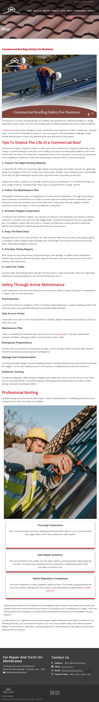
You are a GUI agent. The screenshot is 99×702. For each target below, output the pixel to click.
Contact (91, 11)
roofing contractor (60, 334)
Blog (63, 11)
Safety (70, 11)
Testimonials (80, 11)
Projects (55, 11)
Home (29, 11)
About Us (37, 11)
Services (46, 11)
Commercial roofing (10, 130)
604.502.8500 (67, 667)
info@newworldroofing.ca (72, 670)
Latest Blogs (7, 696)
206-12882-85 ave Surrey (84, 2)
